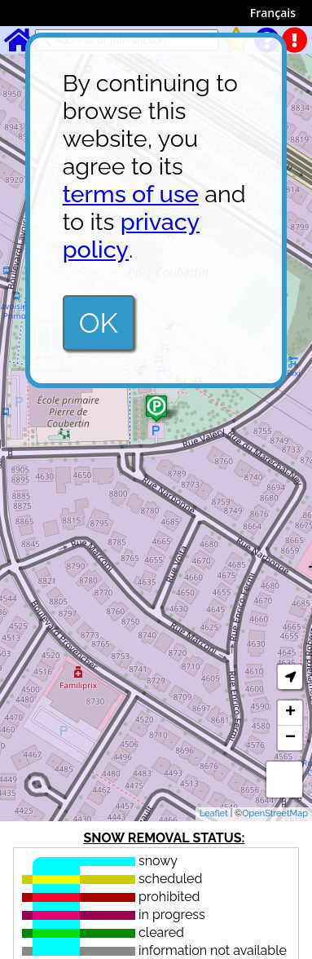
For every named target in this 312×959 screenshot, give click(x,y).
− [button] (290, 738)
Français (273, 12)
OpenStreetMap (275, 813)
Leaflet (214, 813)
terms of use (131, 194)
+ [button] (290, 712)
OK (98, 323)
